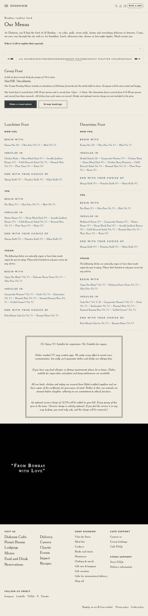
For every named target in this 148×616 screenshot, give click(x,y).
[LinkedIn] (20, 596)
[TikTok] (30, 596)
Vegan (128, 59)
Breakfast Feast (94, 59)
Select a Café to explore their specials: (24, 43)
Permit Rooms (14, 542)
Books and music (84, 551)
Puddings (59, 59)
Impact (45, 558)
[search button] (116, 6)
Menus (9, 553)
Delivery (46, 537)
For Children (115, 59)
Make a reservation (21, 104)
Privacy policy (121, 607)
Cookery (79, 546)
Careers (45, 542)
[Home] (18, 5)
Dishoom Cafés (15, 537)
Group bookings (53, 104)
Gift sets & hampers (85, 566)
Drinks (48, 59)
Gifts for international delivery (91, 576)
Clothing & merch (84, 561)
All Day (24, 59)
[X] (37, 596)
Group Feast (74, 59)
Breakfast (37, 59)
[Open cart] (125, 6)
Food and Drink (16, 558)
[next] (137, 59)
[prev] (10, 59)
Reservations (13, 564)
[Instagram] (9, 596)
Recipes (45, 563)
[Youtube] (45, 596)
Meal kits (80, 541)
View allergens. (24, 80)
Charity (45, 547)
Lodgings (11, 547)
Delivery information (121, 566)
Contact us (116, 536)
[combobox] (74, 49)
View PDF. (9, 80)
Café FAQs (116, 546)
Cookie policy (137, 607)
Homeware (80, 556)
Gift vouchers (82, 571)
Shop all (79, 580)
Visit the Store (82, 536)
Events (45, 553)
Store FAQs (117, 561)
